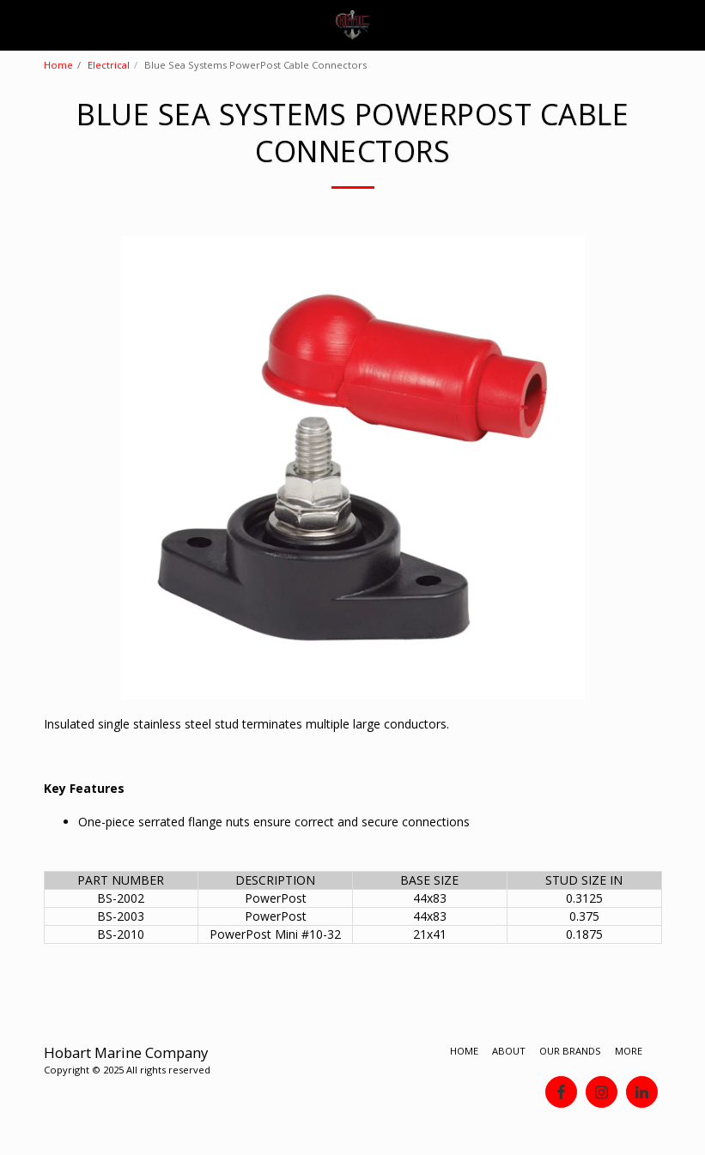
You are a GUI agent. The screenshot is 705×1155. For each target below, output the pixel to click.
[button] (18, 24)
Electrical (109, 64)
